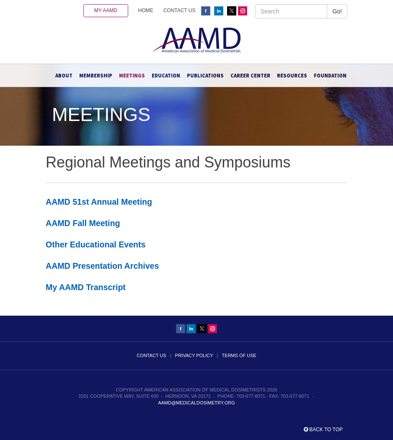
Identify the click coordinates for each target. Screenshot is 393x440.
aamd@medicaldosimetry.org (196, 402)
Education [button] (166, 75)
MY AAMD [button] (105, 10)
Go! (337, 11)
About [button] (63, 75)
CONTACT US (179, 10)
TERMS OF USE (239, 355)
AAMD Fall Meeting (83, 223)
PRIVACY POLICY (194, 355)
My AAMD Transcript (86, 287)
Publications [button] (205, 75)
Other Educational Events (95, 244)
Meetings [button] (132, 75)
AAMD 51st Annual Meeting (99, 201)
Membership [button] (95, 75)
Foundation (330, 75)
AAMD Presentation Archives (102, 265)
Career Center (250, 75)
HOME (145, 10)
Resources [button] (292, 75)
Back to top (323, 429)
